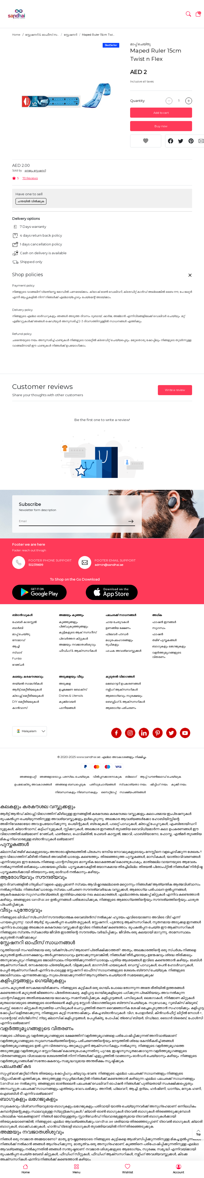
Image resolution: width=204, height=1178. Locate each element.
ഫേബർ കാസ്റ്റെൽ (24, 622)
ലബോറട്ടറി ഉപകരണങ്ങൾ (123, 683)
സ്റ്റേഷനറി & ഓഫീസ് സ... (42, 34)
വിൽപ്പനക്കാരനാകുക (107, 776)
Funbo (17, 658)
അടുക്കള (65, 683)
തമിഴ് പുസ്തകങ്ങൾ (164, 640)
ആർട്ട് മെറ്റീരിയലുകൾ (27, 689)
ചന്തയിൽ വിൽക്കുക (30, 201)
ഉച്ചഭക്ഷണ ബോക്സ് (73, 689)
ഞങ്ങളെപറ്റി (28, 776)
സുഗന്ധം (158, 628)
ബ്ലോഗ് (131, 776)
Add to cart (161, 113)
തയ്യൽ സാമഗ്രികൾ (27, 683)
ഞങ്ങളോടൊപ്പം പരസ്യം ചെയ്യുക (64, 776)
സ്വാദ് (17, 652)
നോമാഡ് (18, 640)
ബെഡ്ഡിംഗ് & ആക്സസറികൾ (125, 701)
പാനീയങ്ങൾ (67, 708)
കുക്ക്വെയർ (67, 701)
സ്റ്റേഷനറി (70, 34)
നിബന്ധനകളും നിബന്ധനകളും (76, 792)
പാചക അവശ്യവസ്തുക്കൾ (123, 650)
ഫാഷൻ (157, 634)
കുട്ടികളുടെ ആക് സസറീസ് (77, 632)
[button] (188, 14)
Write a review (175, 390)
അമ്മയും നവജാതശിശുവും (77, 644)
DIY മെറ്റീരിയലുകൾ (25, 701)
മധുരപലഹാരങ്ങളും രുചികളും (119, 642)
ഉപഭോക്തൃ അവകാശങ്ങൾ (33, 784)
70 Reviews (30, 178)
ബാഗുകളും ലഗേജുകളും (169, 646)
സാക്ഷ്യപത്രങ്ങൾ (132, 792)
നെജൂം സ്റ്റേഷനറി (35, 170)
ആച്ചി (15, 646)
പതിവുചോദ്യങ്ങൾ (102, 784)
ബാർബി (17, 628)
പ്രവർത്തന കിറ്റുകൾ (73, 638)
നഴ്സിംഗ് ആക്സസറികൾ (121, 689)
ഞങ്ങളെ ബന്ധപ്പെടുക (70, 784)
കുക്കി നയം (178, 784)
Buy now (160, 126)
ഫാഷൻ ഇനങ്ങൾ (164, 622)
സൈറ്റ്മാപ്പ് (108, 792)
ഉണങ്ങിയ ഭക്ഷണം (118, 628)
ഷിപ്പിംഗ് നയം (159, 784)
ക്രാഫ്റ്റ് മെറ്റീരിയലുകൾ (28, 695)
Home (16, 34)
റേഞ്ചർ (18, 664)
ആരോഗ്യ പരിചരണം (120, 708)
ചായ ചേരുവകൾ (117, 622)
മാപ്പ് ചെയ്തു (140, 44)
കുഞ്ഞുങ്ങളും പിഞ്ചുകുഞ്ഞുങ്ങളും (73, 624)
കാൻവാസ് (19, 708)
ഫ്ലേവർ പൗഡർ (116, 634)
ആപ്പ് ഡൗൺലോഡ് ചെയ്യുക (160, 776)
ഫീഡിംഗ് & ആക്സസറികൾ (78, 650)
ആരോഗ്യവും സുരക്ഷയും (123, 695)
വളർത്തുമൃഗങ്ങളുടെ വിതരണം (166, 655)
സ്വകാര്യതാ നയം (132, 784)
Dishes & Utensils (71, 695)
